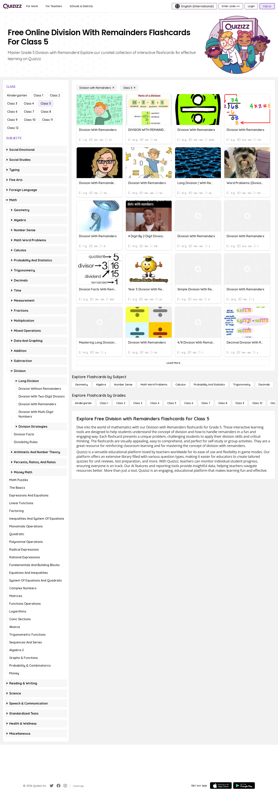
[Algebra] (101, 384)
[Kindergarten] (83, 403)
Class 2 (55, 95)
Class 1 (38, 95)
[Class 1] (104, 403)
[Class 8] (223, 403)
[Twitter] (51, 786)
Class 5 (46, 103)
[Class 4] (154, 403)
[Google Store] (244, 785)
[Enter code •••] (231, 6)
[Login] (251, 6)
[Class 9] (239, 403)
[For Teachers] (54, 6)
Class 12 (13, 128)
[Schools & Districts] (81, 6)
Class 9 (12, 120)
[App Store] (221, 785)
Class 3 (12, 103)
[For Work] (32, 6)
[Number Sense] (123, 384)
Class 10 (30, 120)
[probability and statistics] (209, 384)
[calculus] (180, 384)
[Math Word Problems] (153, 384)
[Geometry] (81, 384)
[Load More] (173, 363)
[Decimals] (264, 384)
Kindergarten (17, 95)
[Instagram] (65, 786)
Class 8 (46, 111)
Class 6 (12, 111)
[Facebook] (58, 786)
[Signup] (267, 6)
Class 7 (29, 111)
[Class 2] (120, 403)
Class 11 (47, 120)
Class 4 (29, 103)
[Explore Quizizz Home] (12, 6)
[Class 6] (188, 403)
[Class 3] (137, 403)
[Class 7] (206, 403)
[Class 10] (257, 403)
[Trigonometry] (242, 384)
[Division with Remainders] (96, 88)
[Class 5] (129, 88)
